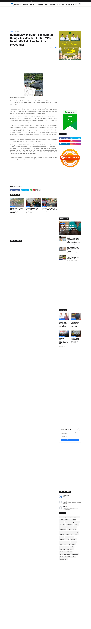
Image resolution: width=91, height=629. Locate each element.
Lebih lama (53, 255)
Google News (70, 4)
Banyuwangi (63, 517)
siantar (72, 546)
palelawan (62, 539)
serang (61, 546)
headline (17, 31)
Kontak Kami (60, 4)
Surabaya (62, 524)
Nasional (40, 4)
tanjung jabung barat (65, 554)
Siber (37, 1)
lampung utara (69, 534)
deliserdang (63, 529)
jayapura (69, 532)
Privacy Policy (32, 1)
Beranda (25, 4)
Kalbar (61, 519)
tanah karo (62, 551)
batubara (69, 527)
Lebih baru (13, 255)
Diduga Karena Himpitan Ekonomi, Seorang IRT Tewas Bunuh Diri (32, 210)
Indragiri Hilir (76, 517)
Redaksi (52, 4)
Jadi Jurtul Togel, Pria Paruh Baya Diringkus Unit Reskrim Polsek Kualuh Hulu (75, 323)
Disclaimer (25, 1)
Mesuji (72, 522)
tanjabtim (69, 551)
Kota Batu (73, 519)
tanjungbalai (75, 554)
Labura (61, 522)
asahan (76, 524)
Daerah (32, 4)
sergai (66, 546)
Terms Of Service (18, 1)
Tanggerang (70, 524)
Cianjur (69, 517)
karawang (75, 532)
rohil (69, 544)
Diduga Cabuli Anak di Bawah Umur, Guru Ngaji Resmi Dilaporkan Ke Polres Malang (74, 249)
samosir (74, 544)
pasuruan (67, 541)
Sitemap (11, 1)
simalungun (70, 549)
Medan (67, 522)
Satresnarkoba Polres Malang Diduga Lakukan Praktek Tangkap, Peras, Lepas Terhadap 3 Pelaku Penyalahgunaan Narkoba (73, 239)
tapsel (61, 556)
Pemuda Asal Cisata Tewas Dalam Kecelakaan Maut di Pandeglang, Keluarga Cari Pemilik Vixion (16, 210)
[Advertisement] (45, 19)
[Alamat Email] (70, 436)
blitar (75, 527)
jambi (74, 529)
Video (46, 4)
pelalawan (74, 541)
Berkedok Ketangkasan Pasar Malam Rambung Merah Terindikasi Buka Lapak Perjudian (64, 342)
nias (72, 536)
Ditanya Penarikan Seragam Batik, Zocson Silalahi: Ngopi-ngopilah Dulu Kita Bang (63, 323)
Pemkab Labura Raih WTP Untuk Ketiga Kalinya (75, 340)
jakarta (19, 186)
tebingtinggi (68, 556)
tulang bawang (63, 559)
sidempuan (62, 549)
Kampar (67, 519)
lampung (62, 534)
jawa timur (62, 532)
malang (67, 536)
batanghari (62, 527)
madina (61, 536)
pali (68, 539)
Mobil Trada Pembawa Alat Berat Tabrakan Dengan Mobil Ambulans (73, 257)
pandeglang (73, 539)
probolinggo (63, 544)
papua (61, 541)
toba (74, 556)
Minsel (77, 522)
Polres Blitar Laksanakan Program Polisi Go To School (49, 209)
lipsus (76, 534)
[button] (76, 4)
